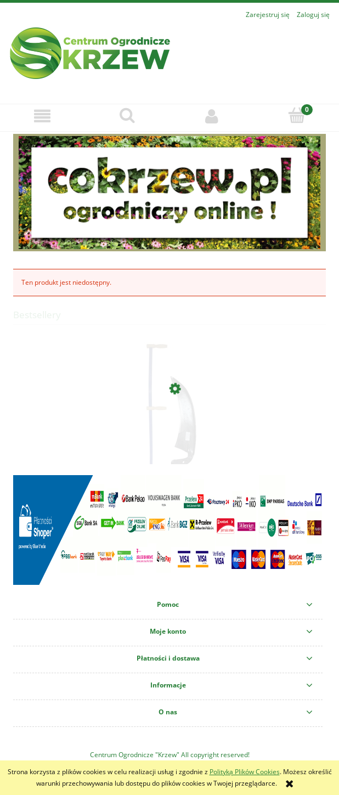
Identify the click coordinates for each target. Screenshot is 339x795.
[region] (169, 192)
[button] (42, 116)
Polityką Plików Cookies (245, 771)
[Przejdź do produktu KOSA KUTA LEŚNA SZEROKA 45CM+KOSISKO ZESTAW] (169, 440)
